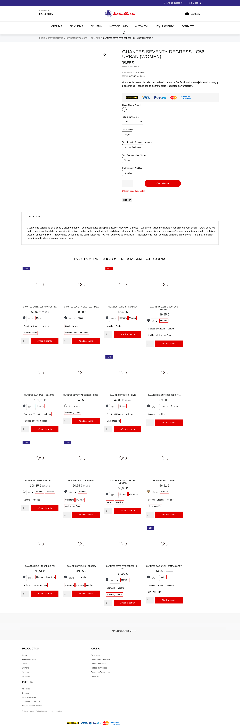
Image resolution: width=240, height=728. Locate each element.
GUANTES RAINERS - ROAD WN (122, 307)
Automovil (26, 672)
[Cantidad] (127, 183)
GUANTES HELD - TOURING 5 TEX (40, 566)
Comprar (26, 693)
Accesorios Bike (28, 659)
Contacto (94, 676)
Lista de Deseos (29, 697)
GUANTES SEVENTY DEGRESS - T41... (81, 307)
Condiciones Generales (101, 659)
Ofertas (56, 26)
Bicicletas (26, 676)
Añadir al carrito (163, 183)
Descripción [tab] (33, 217)
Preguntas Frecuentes (100, 672)
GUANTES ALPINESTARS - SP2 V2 (40, 480)
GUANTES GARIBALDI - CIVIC (123, 395)
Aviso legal (95, 655)
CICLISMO (96, 26)
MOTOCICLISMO (119, 26)
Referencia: (127, 72)
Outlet (24, 664)
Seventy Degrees (137, 76)
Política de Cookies (99, 668)
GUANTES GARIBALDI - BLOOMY (81, 566)
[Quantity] (25, 341)
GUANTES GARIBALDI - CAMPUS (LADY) (164, 566)
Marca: (125, 76)
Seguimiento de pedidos (32, 706)
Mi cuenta (26, 689)
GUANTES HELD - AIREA (164, 480)
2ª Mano (25, 668)
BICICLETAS (76, 26)
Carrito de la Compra (31, 701)
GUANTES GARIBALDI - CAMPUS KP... (40, 307)
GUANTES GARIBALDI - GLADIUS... (40, 395)
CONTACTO (188, 26)
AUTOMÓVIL (142, 26)
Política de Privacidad (100, 664)
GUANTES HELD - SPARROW (81, 480)
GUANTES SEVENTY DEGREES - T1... (164, 395)
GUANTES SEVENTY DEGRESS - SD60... (81, 395)
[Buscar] (124, 32)
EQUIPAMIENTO (165, 26)
